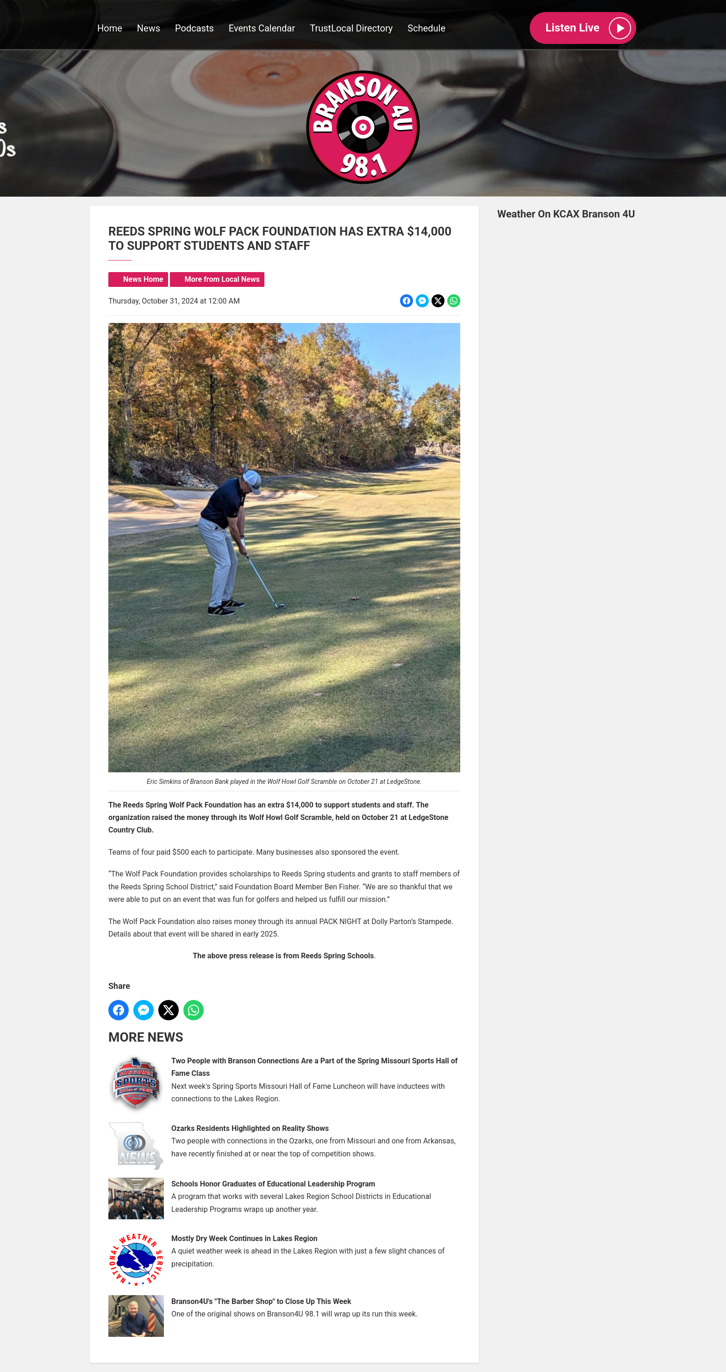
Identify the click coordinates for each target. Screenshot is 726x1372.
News (148, 28)
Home (109, 28)
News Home (143, 279)
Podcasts (194, 28)
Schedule (426, 28)
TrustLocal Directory (351, 28)
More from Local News (222, 279)
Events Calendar (262, 28)
